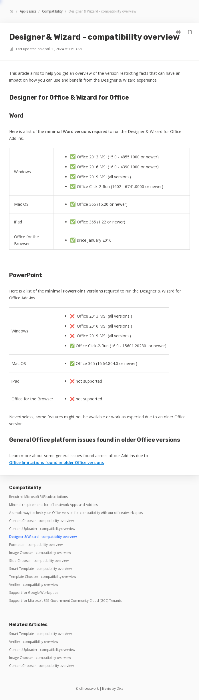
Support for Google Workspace (33, 592)
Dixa (120, 688)
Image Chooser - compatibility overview (40, 552)
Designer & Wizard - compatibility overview (102, 11)
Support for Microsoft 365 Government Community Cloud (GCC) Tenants (65, 600)
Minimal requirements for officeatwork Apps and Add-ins (53, 505)
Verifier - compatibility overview (33, 584)
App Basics (28, 11)
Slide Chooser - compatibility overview (39, 560)
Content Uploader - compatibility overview (42, 528)
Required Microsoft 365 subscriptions (38, 497)
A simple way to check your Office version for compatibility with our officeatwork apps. (76, 513)
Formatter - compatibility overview (36, 544)
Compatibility (52, 11)
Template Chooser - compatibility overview (42, 576)
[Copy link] (189, 32)
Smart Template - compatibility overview (40, 568)
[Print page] (178, 32)
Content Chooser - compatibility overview (41, 521)
